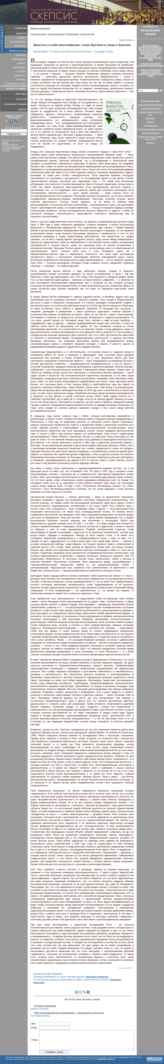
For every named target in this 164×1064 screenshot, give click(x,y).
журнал (21, 33)
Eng (158, 1)
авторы (21, 93)
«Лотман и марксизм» (45, 1006)
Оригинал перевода (97, 976)
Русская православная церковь (150, 129)
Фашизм (150, 122)
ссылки (21, 99)
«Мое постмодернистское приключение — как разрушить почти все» (69, 1013)
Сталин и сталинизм (150, 133)
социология (19, 75)
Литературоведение (55, 34)
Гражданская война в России (150, 105)
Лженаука (150, 143)
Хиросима (150, 34)
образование (18, 59)
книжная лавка (16, 104)
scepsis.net (123, 1057)
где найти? (19, 46)
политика (20, 55)
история (21, 71)
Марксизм (150, 118)
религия (21, 63)
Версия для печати (40, 28)
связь (22, 109)
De (162, 1)
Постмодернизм (72, 34)
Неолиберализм (150, 126)
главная (21, 28)
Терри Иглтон (126, 40)
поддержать (2, 39)
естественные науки (15, 83)
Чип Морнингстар (40, 1015)
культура (20, 79)
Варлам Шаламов (150, 30)
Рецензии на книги (38, 34)
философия (19, 67)
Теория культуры (87, 34)
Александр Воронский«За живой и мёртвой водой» (150, 65)
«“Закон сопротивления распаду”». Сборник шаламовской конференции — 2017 (150, 73)
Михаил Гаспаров (40, 1009)
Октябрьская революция (150, 108)
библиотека (18, 51)
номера (21, 37)
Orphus (5, 143)
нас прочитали (17, 41)
